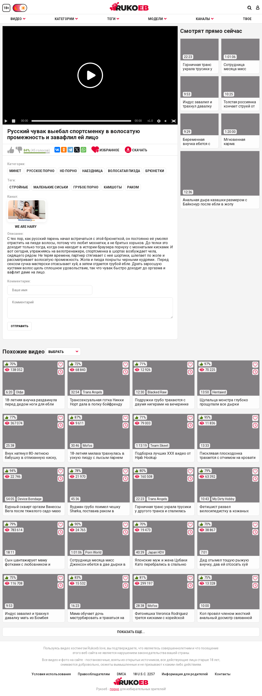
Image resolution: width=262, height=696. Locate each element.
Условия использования (51, 674)
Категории (66, 19)
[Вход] (258, 8)
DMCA (121, 674)
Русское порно (40, 171)
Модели (157, 19)
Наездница (92, 171)
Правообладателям (94, 674)
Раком (133, 187)
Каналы (205, 19)
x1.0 (150, 120)
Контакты (222, 674)
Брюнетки (154, 171)
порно (114, 689)
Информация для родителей (185, 674)
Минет (15, 171)
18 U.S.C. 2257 (144, 674)
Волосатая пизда (124, 171)
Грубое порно (85, 187)
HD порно (68, 171)
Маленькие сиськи (50, 187)
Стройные (18, 187)
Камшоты (113, 187)
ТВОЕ (247, 19)
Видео (18, 19)
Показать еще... (131, 632)
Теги (113, 19)
